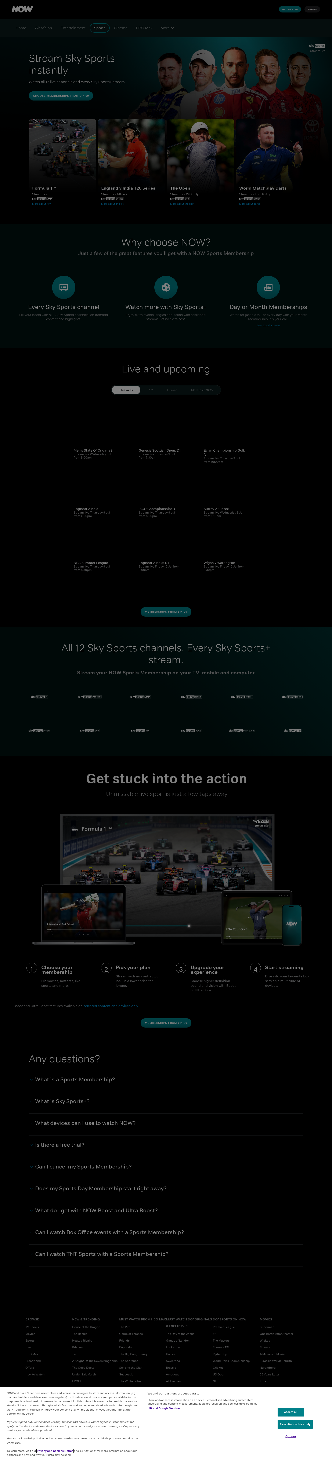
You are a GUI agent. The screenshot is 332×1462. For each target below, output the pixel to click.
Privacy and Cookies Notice (55, 1451)
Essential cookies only (295, 1424)
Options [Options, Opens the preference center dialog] (290, 1436)
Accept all (290, 1412)
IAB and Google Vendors (164, 1408)
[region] (166, 1424)
